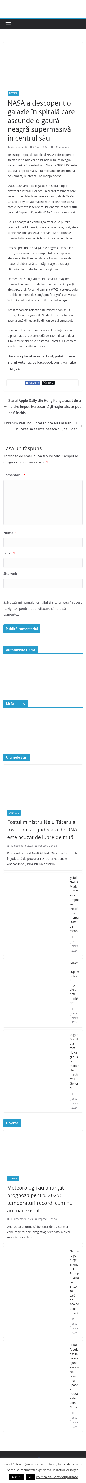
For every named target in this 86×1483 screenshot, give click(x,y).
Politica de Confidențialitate (57, 1477)
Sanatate (14, 812)
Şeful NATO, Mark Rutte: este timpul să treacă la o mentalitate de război (74, 904)
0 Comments (59, 147)
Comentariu (14, 475)
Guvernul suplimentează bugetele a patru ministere (74, 983)
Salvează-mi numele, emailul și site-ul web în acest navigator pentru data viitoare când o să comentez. (42, 608)
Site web (10, 573)
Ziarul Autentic (19, 147)
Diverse (13, 93)
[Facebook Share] (32, 383)
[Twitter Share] (48, 383)
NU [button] (30, 1477)
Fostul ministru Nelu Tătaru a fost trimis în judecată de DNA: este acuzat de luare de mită (42, 829)
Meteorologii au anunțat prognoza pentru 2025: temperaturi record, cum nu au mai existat (40, 1199)
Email (9, 553)
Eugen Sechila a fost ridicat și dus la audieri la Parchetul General (74, 1061)
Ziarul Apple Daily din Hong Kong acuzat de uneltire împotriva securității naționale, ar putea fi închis (42, 406)
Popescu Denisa (47, 845)
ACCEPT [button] (16, 1477)
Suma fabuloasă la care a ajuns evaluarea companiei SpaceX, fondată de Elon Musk (74, 1376)
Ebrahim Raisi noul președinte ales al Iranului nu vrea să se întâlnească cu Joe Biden (43, 426)
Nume (9, 533)
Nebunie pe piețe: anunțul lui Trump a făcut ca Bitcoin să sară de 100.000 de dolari (74, 1282)
